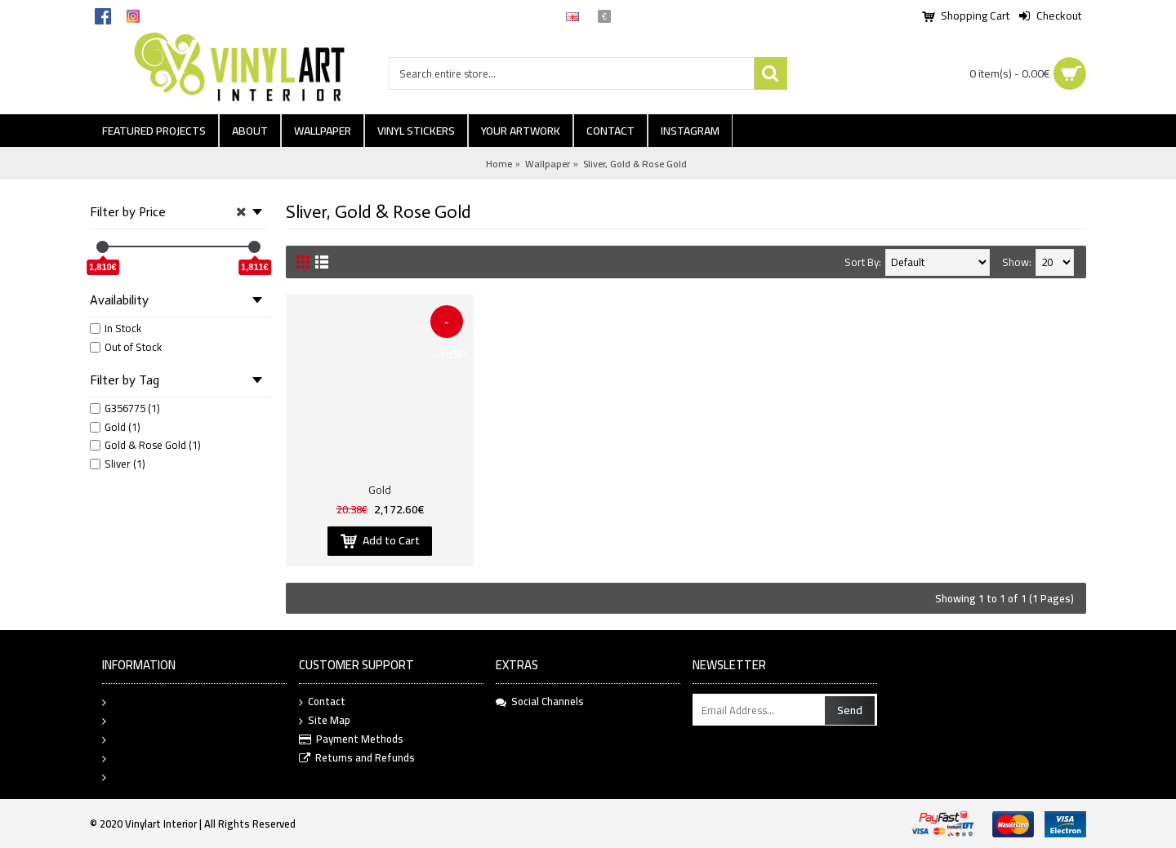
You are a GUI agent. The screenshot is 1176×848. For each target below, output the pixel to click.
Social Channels (540, 702)
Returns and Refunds (357, 758)
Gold (379, 489)
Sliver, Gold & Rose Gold (635, 163)
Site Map (324, 721)
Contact (322, 702)
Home (499, 163)
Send (849, 710)
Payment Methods (351, 739)
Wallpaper (547, 163)
